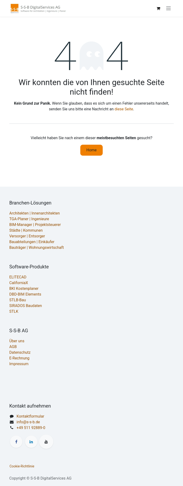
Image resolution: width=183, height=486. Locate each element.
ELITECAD (17, 277)
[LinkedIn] (31, 441)
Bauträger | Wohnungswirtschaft (36, 247)
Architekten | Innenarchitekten (34, 213)
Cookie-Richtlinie (22, 466)
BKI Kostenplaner (23, 288)
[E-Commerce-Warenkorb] (158, 8)
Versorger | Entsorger (27, 236)
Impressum (19, 364)
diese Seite (124, 109)
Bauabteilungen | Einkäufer (31, 242)
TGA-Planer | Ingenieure (29, 219)
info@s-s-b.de (28, 422)
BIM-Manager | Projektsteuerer (35, 224)
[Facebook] (16, 441)
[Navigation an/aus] (168, 8)
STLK (13, 311)
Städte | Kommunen (26, 230)
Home (91, 150)
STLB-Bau (17, 300)
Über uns (16, 341)
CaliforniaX (18, 283)
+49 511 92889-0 (31, 427)
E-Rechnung (19, 358)
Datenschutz (19, 352)
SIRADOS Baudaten (25, 305)
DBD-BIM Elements (25, 294)
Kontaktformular (30, 416)
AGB (13, 346)
